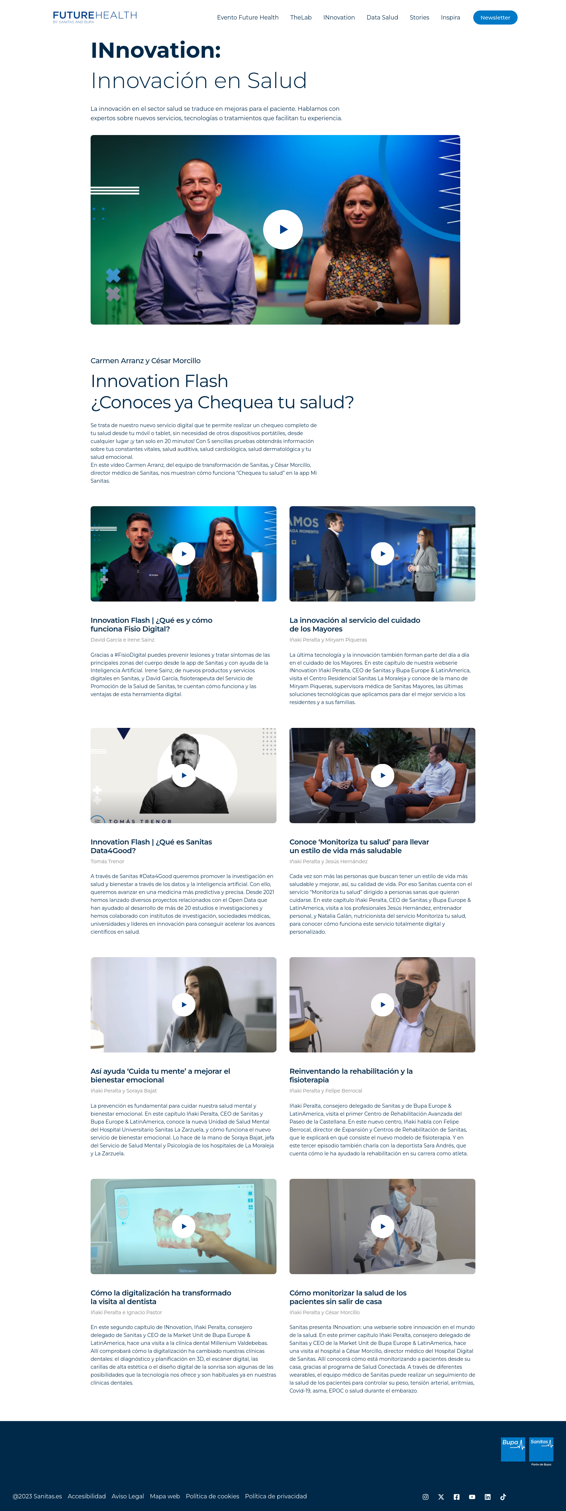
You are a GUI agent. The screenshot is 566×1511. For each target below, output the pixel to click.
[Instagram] (425, 1497)
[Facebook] (456, 1497)
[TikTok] (503, 1497)
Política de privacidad (276, 1496)
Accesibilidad (87, 1496)
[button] (495, 17)
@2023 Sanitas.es (37, 1496)
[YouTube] (472, 1497)
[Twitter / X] (441, 1497)
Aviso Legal (128, 1496)
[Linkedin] (487, 1497)
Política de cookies (212, 1496)
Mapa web (165, 1496)
